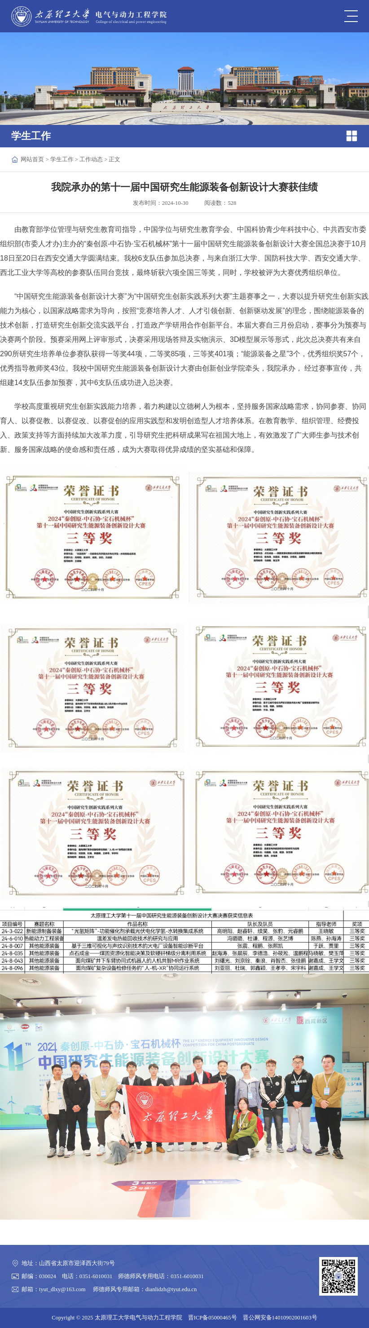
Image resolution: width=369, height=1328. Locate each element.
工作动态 (91, 159)
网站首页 (32, 159)
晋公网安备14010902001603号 (280, 1318)
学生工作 (62, 159)
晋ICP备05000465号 (212, 1318)
